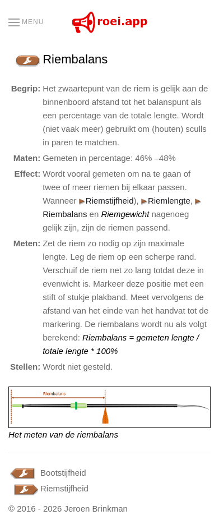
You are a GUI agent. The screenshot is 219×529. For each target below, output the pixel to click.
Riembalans (65, 214)
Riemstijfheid (106, 200)
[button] (26, 22)
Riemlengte (169, 200)
